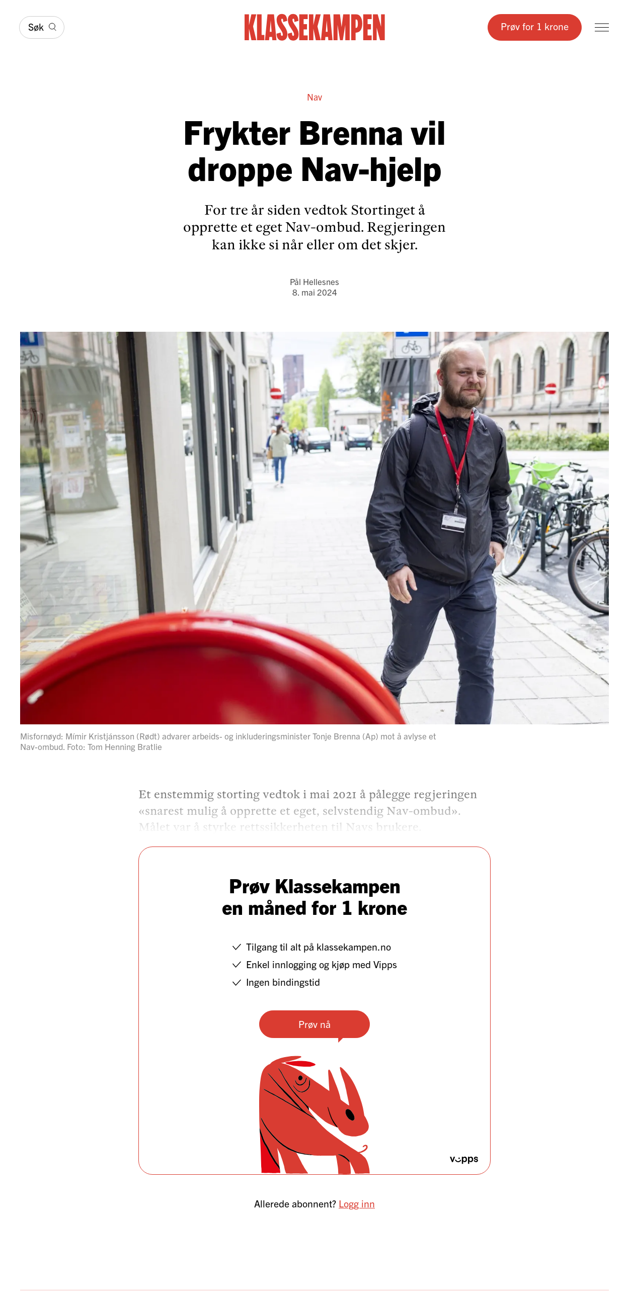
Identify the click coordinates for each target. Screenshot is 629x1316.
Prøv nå (314, 1023)
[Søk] (41, 27)
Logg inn (357, 1203)
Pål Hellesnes (314, 281)
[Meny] (602, 27)
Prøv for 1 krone (535, 26)
